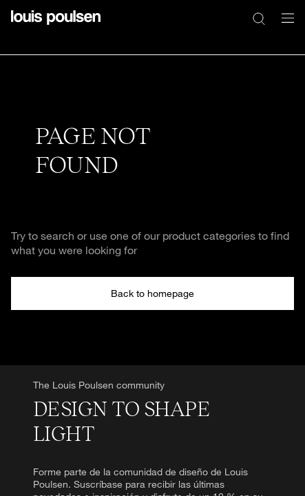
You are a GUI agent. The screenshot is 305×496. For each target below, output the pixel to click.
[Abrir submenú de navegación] (283, 25)
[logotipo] (56, 25)
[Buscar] (258, 17)
